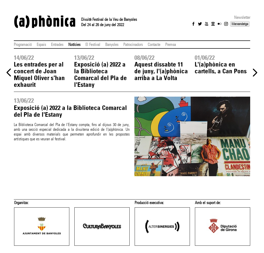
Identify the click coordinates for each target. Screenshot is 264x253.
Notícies (74, 44)
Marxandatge (240, 24)
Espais (41, 44)
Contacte (154, 44)
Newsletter (242, 17)
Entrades (57, 44)
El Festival (92, 44)
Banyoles (111, 44)
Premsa (170, 44)
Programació (23, 44)
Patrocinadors (133, 44)
